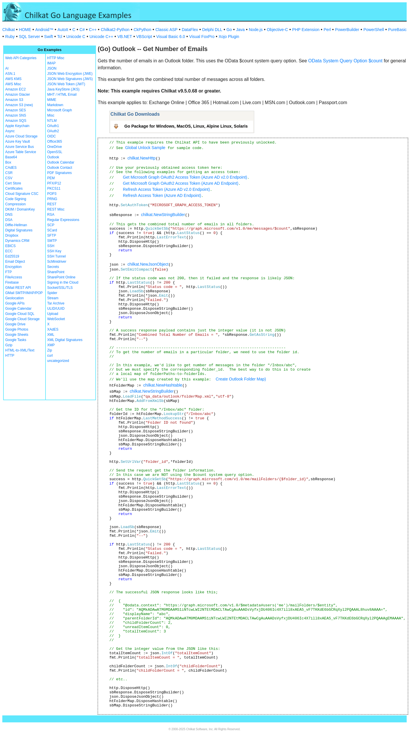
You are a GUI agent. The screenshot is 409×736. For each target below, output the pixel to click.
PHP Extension (305, 29)
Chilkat (8, 29)
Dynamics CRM (17, 241)
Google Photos (16, 329)
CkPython (142, 29)
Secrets (53, 267)
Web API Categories (21, 58)
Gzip (8, 345)
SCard (52, 230)
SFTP (51, 235)
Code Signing (15, 199)
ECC (8, 251)
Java (240, 29)
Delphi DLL (212, 29)
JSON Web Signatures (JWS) (70, 79)
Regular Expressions (63, 220)
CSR (8, 173)
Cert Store (13, 183)
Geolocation (14, 298)
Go (229, 29)
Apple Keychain (17, 126)
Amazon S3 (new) (19, 105)
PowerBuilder (347, 29)
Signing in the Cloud (62, 282)
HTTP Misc (55, 58)
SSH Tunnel (56, 256)
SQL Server (29, 36)
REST (52, 204)
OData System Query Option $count (345, 60)
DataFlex (190, 29)
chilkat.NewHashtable (162, 385)
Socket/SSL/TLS (60, 288)
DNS (8, 215)
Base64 (11, 157)
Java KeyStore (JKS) (63, 89)
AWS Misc (13, 84)
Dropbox (11, 235)
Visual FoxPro (202, 36)
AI (6, 68)
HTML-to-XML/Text (19, 350)
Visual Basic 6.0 (170, 36)
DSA (8, 220)
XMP (51, 345)
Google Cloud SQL (19, 314)
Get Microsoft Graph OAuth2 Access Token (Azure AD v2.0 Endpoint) (185, 177)
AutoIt (63, 29)
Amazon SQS (15, 121)
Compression (15, 204)
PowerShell (373, 29)
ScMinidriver (56, 262)
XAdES (53, 329)
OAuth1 (53, 126)
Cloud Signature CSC (22, 194)
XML (50, 335)
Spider (52, 293)
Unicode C (75, 36)
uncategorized (58, 361)
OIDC (51, 136)
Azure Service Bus (19, 147)
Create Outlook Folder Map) (241, 379)
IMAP (51, 63)
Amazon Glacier (17, 95)
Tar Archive (55, 303)
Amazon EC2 (15, 89)
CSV (8, 178)
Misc (50, 115)
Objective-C (277, 29)
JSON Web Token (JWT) (66, 84)
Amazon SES (15, 110)
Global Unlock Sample (145, 147)
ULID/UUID (56, 309)
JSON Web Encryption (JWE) (69, 74)
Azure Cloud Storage (21, 136)
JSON (52, 68)
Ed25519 (12, 256)
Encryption (13, 267)
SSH (50, 246)
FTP (8, 272)
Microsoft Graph (59, 110)
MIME (51, 100)
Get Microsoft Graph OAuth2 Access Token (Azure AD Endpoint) (180, 183)
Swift (48, 36)
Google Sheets (16, 335)
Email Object (15, 262)
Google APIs (15, 303)
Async (10, 131)
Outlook (53, 157)
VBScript (144, 36)
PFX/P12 (54, 183)
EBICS (10, 246)
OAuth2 (53, 131)
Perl (327, 29)
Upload (52, 314)
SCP (50, 225)
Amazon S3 (14, 100)
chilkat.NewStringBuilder (163, 214)
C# (82, 29)
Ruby (10, 36)
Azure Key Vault (17, 141)
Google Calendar (18, 309)
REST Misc (56, 209)
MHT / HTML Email (62, 95)
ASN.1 (10, 74)
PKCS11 (54, 188)
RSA (50, 215)
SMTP (52, 241)
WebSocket (56, 319)
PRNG (52, 199)
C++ (93, 29)
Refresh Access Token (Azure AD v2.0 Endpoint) (166, 189)
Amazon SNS (15, 115)
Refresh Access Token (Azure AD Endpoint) (162, 195)
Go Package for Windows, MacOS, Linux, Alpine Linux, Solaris (186, 126)
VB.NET (124, 36)
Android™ (44, 29)
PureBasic (397, 29)
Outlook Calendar (60, 162)
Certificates (14, 188)
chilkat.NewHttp (142, 158)
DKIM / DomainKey (20, 209)
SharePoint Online (61, 277)
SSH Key (54, 251)
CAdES (11, 168)
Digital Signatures (18, 230)
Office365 (54, 141)
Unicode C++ (101, 36)
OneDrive (54, 147)
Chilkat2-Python (115, 29)
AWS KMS (13, 79)
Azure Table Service (20, 152)
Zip (49, 350)
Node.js (256, 29)
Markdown (55, 105)
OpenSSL (54, 152)
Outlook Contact (59, 168)
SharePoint (55, 272)
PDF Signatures (59, 173)
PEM (51, 178)
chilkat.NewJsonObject (148, 264)
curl (50, 356)
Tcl (59, 36)
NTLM (52, 121)
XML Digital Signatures (65, 340)
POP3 (52, 194)
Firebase (12, 282)
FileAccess (13, 277)
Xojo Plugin (229, 36)
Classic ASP (166, 29)
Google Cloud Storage (22, 319)
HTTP (9, 356)
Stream (53, 298)
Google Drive (15, 324)
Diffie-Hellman (16, 225)
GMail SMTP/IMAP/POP (24, 293)
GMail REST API (18, 288)
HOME (25, 29)
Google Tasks (15, 340)
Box (8, 162)
